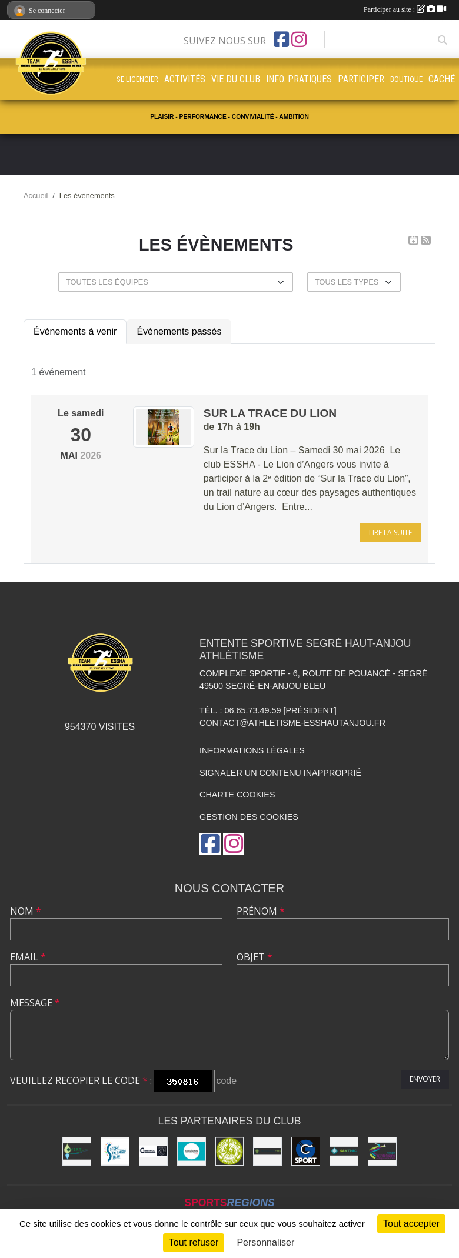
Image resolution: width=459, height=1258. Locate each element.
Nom (25, 911)
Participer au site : (405, 9)
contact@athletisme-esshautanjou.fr (292, 723)
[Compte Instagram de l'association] (299, 39)
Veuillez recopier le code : (81, 1080)
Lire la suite (390, 533)
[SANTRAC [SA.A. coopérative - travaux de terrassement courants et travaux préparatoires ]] (344, 1151)
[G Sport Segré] (305, 1151)
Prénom (261, 911)
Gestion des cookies (248, 817)
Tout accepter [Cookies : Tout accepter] (411, 1224)
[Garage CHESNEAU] (153, 1151)
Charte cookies (237, 794)
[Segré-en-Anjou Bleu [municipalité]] (115, 1151)
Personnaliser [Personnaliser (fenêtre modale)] (265, 1242)
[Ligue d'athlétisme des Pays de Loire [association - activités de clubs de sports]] (382, 1151)
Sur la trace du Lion (270, 413)
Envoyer (425, 1079)
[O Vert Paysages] (76, 1151)
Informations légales (252, 750)
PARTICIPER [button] (361, 79)
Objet (254, 956)
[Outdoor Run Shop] (229, 1151)
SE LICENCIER (137, 79)
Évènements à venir (75, 331)
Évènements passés (179, 331)
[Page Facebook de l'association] (281, 39)
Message (35, 1002)
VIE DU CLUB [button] (235, 79)
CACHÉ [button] (441, 79)
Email (28, 956)
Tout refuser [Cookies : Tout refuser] (193, 1242)
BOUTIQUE (406, 79)
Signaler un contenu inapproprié (280, 773)
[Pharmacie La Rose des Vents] (267, 1151)
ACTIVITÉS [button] (184, 79)
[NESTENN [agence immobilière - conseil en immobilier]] (191, 1151)
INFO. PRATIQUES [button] (299, 79)
